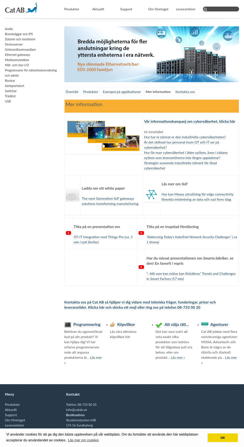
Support (126, 9)
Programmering (86, 324)
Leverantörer (185, 9)
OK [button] (222, 437)
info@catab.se (76, 410)
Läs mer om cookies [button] (83, 440)
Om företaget (158, 9)
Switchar (11, 91)
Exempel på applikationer (122, 92)
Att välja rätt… (177, 324)
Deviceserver (14, 44)
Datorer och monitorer (20, 39)
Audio (9, 29)
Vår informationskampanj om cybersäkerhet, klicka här (189, 121)
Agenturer (219, 324)
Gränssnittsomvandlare (20, 49)
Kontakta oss (185, 92)
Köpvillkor (126, 324)
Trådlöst (10, 96)
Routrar (10, 80)
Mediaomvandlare (17, 60)
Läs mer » (178, 357)
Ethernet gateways (17, 55)
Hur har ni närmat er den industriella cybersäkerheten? (185, 137)
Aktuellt (98, 9)
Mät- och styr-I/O (17, 65)
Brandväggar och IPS (19, 34)
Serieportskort (14, 86)
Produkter (71, 9)
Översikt (72, 92)
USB (8, 101)
